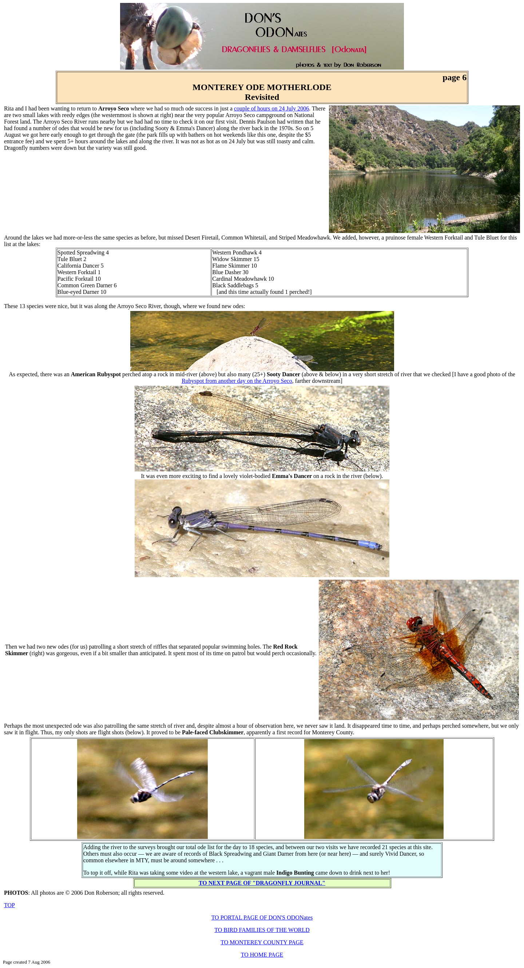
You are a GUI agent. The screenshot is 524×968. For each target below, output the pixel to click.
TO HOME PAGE (262, 955)
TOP (9, 905)
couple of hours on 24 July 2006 (271, 108)
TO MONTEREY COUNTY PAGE (262, 942)
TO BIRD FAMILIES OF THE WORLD (262, 930)
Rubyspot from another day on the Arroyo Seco (237, 381)
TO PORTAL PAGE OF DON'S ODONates (262, 917)
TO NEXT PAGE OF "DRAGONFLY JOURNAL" (262, 883)
